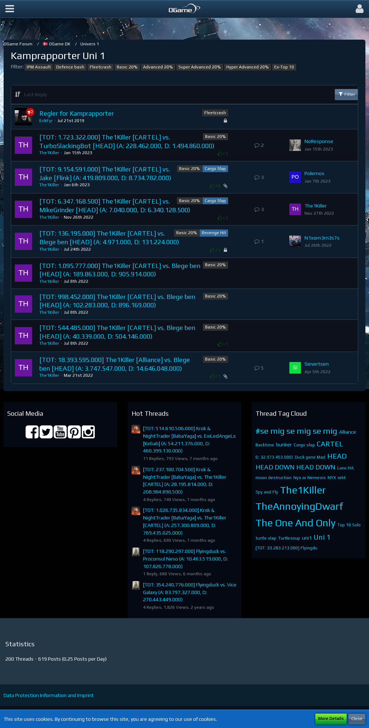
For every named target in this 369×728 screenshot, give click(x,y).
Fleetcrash (100, 67)
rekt (342, 477)
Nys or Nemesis (309, 477)
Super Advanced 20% (199, 67)
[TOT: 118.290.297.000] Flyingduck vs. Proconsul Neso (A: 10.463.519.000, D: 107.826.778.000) (185, 558)
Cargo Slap (215, 168)
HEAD (337, 456)
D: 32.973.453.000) (274, 457)
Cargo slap (304, 444)
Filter (346, 94)
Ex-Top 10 (284, 67)
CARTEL (330, 443)
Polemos (314, 173)
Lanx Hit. (346, 467)
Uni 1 (322, 537)
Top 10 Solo (349, 524)
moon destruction (273, 477)
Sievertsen (316, 364)
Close (357, 718)
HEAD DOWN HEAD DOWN (295, 467)
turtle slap (265, 538)
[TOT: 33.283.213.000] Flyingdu (286, 547)
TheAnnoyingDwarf (299, 506)
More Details (331, 718)
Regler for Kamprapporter (76, 113)
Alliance (347, 432)
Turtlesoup (289, 538)
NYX (332, 477)
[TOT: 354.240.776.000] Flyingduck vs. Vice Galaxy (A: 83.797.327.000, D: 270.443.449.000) (189, 592)
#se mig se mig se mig (296, 431)
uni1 (307, 538)
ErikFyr (46, 120)
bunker (284, 444)
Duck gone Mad (310, 457)
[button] (10, 9)
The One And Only (295, 522)
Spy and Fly (266, 492)
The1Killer (49, 152)
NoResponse (318, 141)
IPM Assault (39, 67)
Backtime (264, 444)
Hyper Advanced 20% (247, 67)
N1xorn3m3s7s (321, 238)
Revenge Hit (214, 232)
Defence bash (70, 67)
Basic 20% (127, 67)
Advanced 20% (158, 67)
